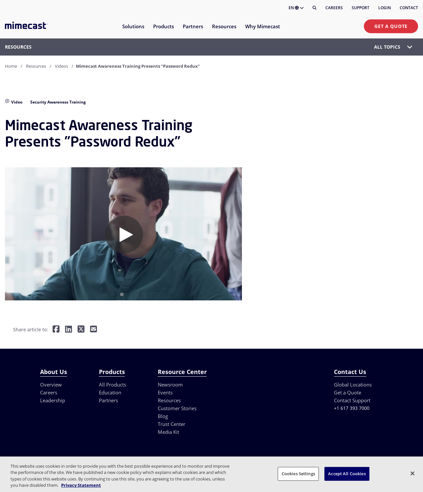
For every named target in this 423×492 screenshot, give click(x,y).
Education (110, 392)
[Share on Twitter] (81, 329)
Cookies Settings (298, 474)
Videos (61, 66)
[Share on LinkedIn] (68, 329)
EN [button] (296, 8)
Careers (334, 8)
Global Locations (353, 384)
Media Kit (168, 432)
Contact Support (352, 400)
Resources (36, 66)
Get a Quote (391, 26)
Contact (409, 8)
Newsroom (170, 384)
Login (384, 8)
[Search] (315, 8)
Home (11, 66)
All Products (112, 384)
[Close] (412, 473)
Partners (108, 400)
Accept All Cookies (346, 474)
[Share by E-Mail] (93, 329)
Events (165, 392)
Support (360, 8)
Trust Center (171, 424)
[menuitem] (133, 30)
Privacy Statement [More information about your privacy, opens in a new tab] (81, 485)
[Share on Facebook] (56, 329)
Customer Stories (177, 408)
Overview (51, 384)
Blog (163, 416)
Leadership (52, 400)
